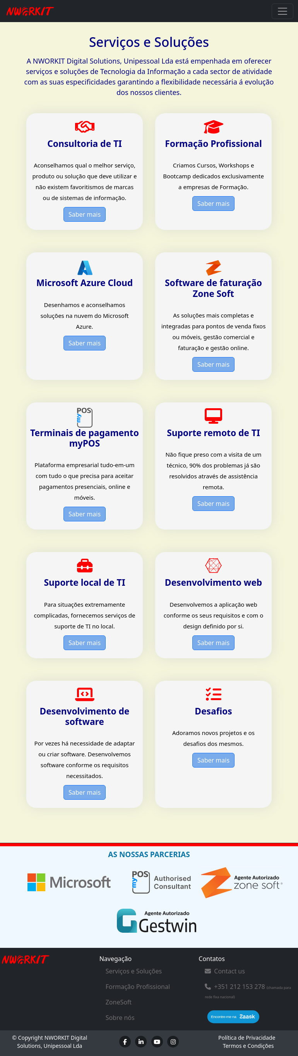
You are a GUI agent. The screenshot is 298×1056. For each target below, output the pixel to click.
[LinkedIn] (141, 1041)
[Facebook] (125, 1041)
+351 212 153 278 (239, 986)
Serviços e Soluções (134, 971)
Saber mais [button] (85, 214)
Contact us (225, 971)
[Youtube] (157, 1041)
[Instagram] (173, 1041)
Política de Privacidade (246, 1037)
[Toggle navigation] (282, 11)
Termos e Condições (248, 1045)
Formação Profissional (138, 986)
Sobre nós (120, 1017)
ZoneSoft (119, 1002)
